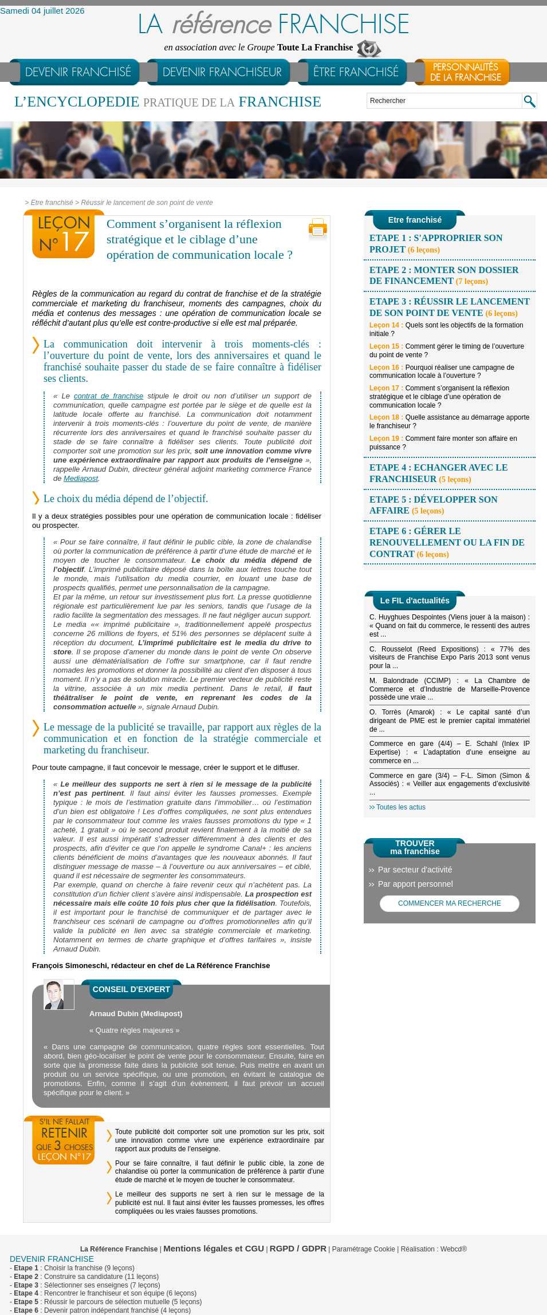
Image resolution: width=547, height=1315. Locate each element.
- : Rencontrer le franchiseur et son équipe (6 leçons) (103, 1293)
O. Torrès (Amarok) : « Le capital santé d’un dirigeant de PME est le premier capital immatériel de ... (449, 720)
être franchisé (356, 72)
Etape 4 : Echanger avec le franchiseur (438, 473)
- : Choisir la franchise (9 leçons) (72, 1268)
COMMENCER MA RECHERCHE (449, 903)
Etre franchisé (52, 203)
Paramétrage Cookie (363, 1249)
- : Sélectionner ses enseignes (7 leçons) (85, 1285)
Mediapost (81, 478)
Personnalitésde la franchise (465, 73)
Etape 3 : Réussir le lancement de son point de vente (449, 307)
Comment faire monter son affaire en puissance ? (443, 443)
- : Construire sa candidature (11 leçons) (84, 1277)
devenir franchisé (78, 72)
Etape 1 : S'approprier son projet (436, 243)
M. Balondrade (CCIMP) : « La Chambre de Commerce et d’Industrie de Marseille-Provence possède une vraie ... (449, 689)
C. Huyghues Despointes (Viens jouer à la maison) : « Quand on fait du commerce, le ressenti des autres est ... (449, 625)
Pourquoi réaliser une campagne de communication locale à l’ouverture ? (441, 372)
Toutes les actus (401, 807)
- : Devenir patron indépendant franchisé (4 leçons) (100, 1310)
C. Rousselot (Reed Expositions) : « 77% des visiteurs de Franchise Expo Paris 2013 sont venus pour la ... (449, 657)
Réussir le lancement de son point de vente (146, 203)
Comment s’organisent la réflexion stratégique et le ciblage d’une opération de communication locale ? (439, 396)
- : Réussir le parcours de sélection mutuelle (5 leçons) (106, 1302)
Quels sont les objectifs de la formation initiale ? (446, 329)
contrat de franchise (108, 396)
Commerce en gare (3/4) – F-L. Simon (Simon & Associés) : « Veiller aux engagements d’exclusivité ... (449, 784)
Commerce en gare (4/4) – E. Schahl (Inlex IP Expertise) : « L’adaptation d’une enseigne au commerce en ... (449, 752)
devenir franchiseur (222, 72)
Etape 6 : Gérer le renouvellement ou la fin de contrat (447, 542)
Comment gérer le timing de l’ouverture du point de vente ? (446, 350)
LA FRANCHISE (273, 24)
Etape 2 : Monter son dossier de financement (444, 275)
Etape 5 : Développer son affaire (433, 505)
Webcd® (453, 1249)
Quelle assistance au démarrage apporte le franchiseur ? (449, 421)
